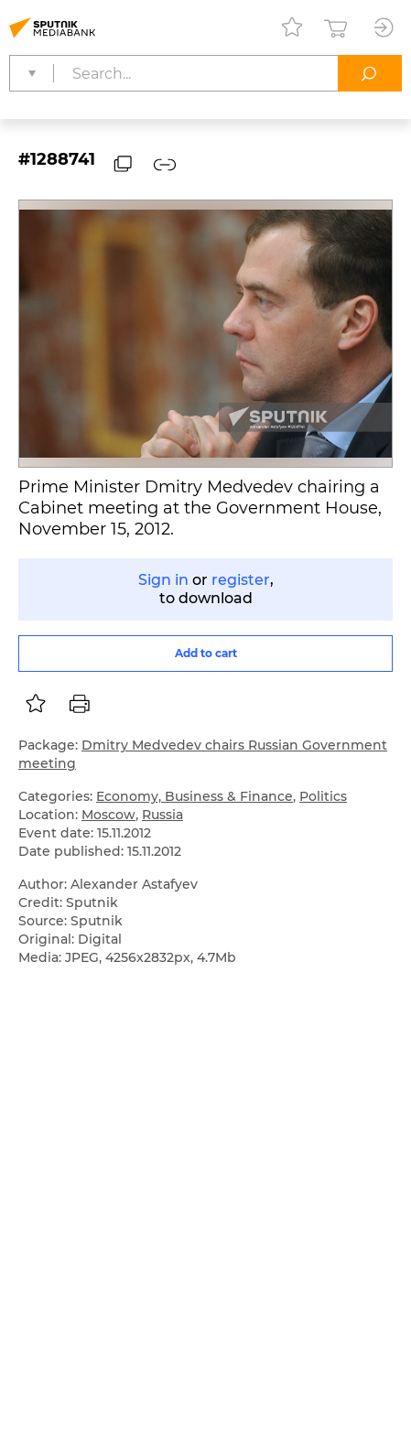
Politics (323, 796)
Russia (162, 814)
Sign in (163, 580)
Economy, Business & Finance (194, 796)
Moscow (108, 814)
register (240, 580)
